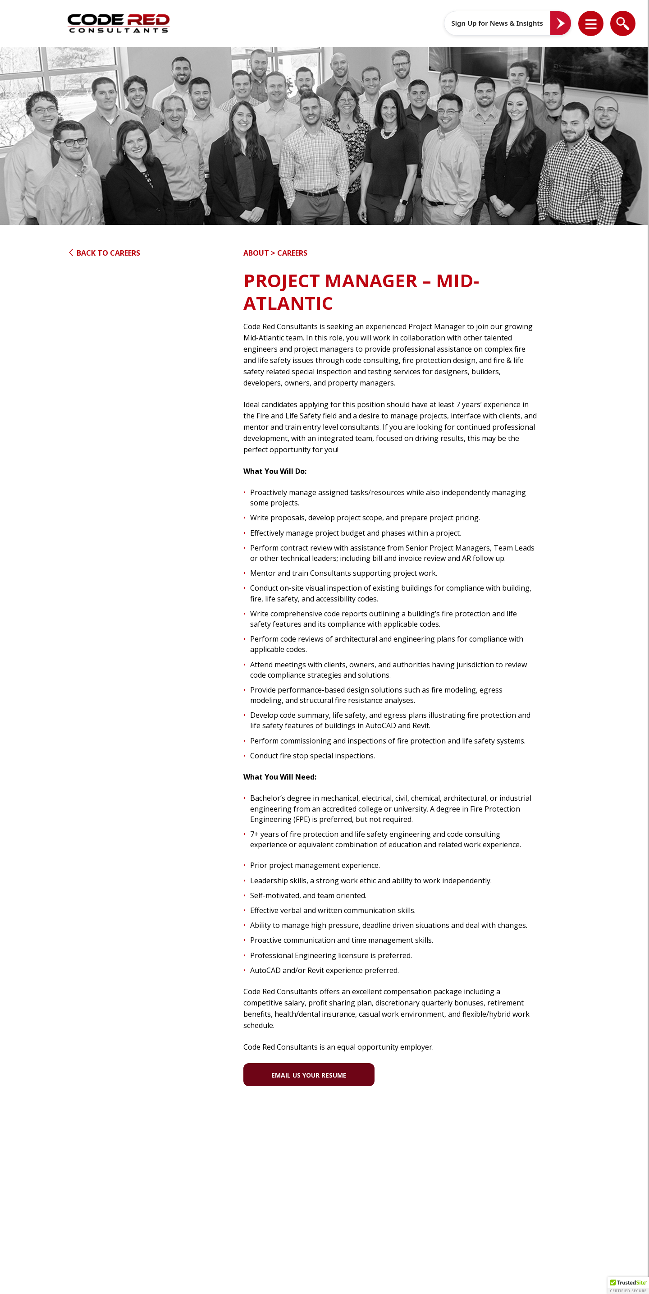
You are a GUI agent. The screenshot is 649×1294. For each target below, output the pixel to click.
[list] (590, 23)
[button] (596, 23)
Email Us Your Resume (309, 1075)
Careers (292, 253)
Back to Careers (104, 253)
